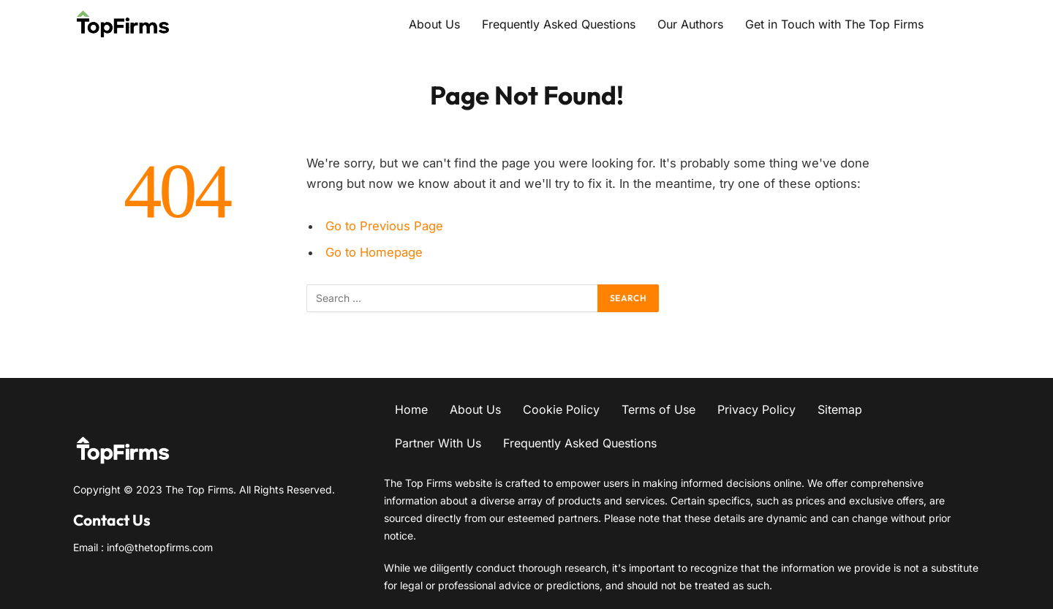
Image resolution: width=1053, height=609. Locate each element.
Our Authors (690, 24)
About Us (434, 24)
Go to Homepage (374, 252)
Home (411, 409)
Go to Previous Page (384, 226)
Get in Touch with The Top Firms (834, 24)
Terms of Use (658, 409)
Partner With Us (438, 443)
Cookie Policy (561, 409)
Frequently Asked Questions (558, 24)
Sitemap (840, 409)
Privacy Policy (756, 409)
